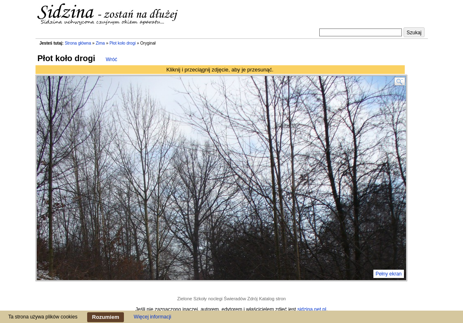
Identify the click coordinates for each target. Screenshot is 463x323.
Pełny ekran (388, 274)
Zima (100, 43)
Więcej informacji (152, 317)
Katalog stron (272, 298)
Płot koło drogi (122, 43)
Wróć (111, 59)
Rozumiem (105, 317)
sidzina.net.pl (311, 309)
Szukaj (413, 33)
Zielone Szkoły (192, 298)
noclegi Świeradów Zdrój (233, 298)
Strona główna (78, 43)
